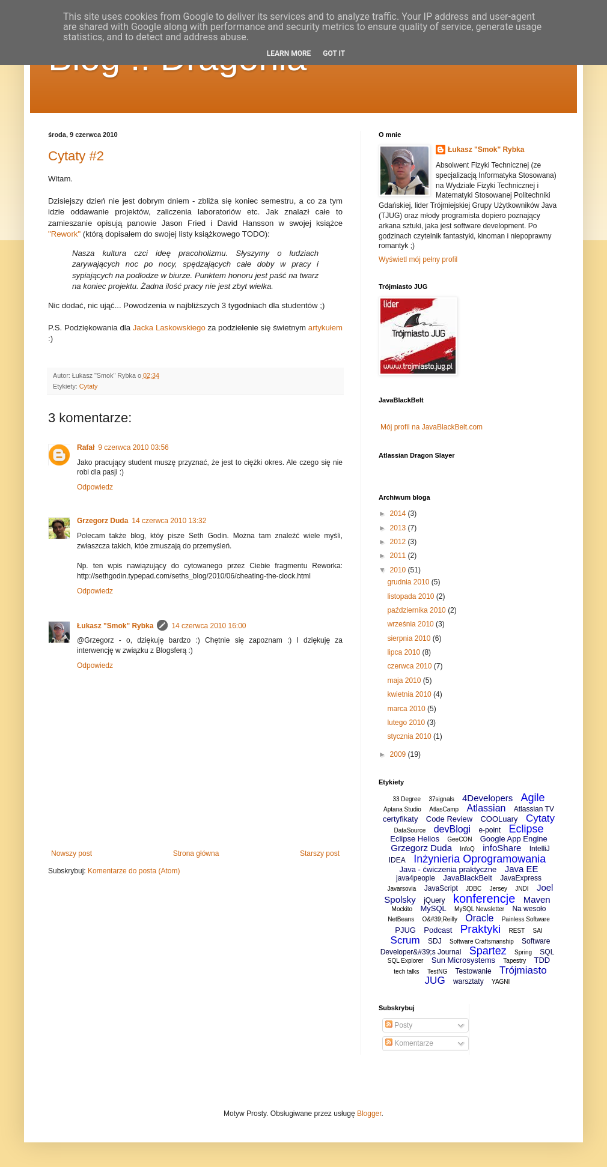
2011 (399, 555)
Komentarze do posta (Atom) (134, 871)
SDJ (435, 941)
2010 (399, 570)
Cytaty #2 (76, 155)
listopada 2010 (411, 596)
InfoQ (467, 849)
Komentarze (409, 1043)
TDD (542, 960)
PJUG (405, 930)
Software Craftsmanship (482, 941)
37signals (441, 799)
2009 (399, 754)
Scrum (405, 940)
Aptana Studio (402, 809)
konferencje (484, 898)
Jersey (498, 888)
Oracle (479, 918)
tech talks (406, 971)
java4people (415, 878)
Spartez (488, 951)
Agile (533, 798)
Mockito (402, 909)
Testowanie (474, 971)
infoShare (502, 848)
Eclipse (525, 829)
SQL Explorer (406, 960)
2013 (399, 528)
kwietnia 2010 (410, 694)
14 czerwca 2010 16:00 (208, 626)
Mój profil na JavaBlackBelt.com (431, 427)
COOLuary (498, 818)
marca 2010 (407, 709)
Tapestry (514, 960)
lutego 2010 (407, 722)
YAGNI (501, 981)
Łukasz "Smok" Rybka (115, 626)
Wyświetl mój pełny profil (418, 259)
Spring (523, 952)
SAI (538, 930)
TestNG (437, 971)
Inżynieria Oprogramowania (479, 859)
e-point (489, 830)
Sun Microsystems (463, 960)
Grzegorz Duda (102, 521)
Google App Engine (514, 838)
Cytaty (88, 386)
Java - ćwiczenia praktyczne (447, 869)
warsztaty (468, 981)
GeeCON (459, 839)
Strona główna (196, 853)
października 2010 (417, 610)
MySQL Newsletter (479, 909)
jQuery (434, 900)
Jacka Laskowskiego (169, 327)
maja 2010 (404, 680)
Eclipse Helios (414, 838)
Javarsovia (402, 888)
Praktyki (480, 929)
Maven (537, 899)
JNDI (521, 888)
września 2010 (411, 624)
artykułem (325, 327)
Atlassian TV (534, 809)
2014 (399, 513)
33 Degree (406, 799)
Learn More (289, 53)
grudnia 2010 (409, 582)
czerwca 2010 (410, 666)
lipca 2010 (404, 652)
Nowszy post (71, 853)
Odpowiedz (95, 487)
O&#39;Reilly (439, 919)
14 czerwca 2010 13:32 (169, 521)
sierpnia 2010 (409, 638)
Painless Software (526, 919)
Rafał (85, 447)
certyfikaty (400, 818)
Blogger (369, 1113)
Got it (334, 53)
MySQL (433, 908)
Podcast (438, 930)
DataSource (410, 830)
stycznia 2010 (410, 736)
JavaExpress (520, 878)
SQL (547, 952)
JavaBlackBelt (467, 877)
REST (517, 930)
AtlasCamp (444, 809)
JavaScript (441, 888)
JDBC (473, 888)
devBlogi (452, 829)
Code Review (449, 818)
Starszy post (320, 853)
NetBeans (401, 919)
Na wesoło (529, 909)
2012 (399, 542)
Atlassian (486, 808)
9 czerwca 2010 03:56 (133, 447)
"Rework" (64, 233)
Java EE (521, 869)
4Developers (487, 798)
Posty (398, 1025)
